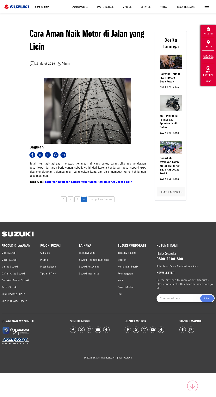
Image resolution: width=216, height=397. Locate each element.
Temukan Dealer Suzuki (15, 280)
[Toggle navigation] (207, 7)
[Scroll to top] (192, 386)
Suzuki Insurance (89, 273)
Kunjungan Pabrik (128, 266)
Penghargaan (125, 273)
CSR (120, 294)
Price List (208, 31)
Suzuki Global (125, 287)
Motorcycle (105, 7)
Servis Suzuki (9, 287)
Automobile (80, 7)
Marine (127, 7)
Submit (207, 298)
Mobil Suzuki (9, 253)
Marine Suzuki (10, 266)
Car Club (45, 253)
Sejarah (122, 260)
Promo (44, 260)
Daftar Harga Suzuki (13, 273)
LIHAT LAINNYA (170, 192)
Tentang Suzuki (127, 253)
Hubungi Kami (87, 253)
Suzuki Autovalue (89, 266)
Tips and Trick (48, 273)
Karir (120, 280)
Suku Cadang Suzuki (13, 294)
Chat (208, 81)
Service (145, 7)
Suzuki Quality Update (14, 301)
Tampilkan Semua (101, 199)
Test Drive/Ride (208, 71)
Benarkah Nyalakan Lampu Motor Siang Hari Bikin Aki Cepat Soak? (88, 181)
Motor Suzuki (9, 260)
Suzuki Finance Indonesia (94, 260)
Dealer (208, 44)
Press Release (185, 7)
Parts (163, 7)
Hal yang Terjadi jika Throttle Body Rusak (170, 77)
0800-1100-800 (170, 258)
